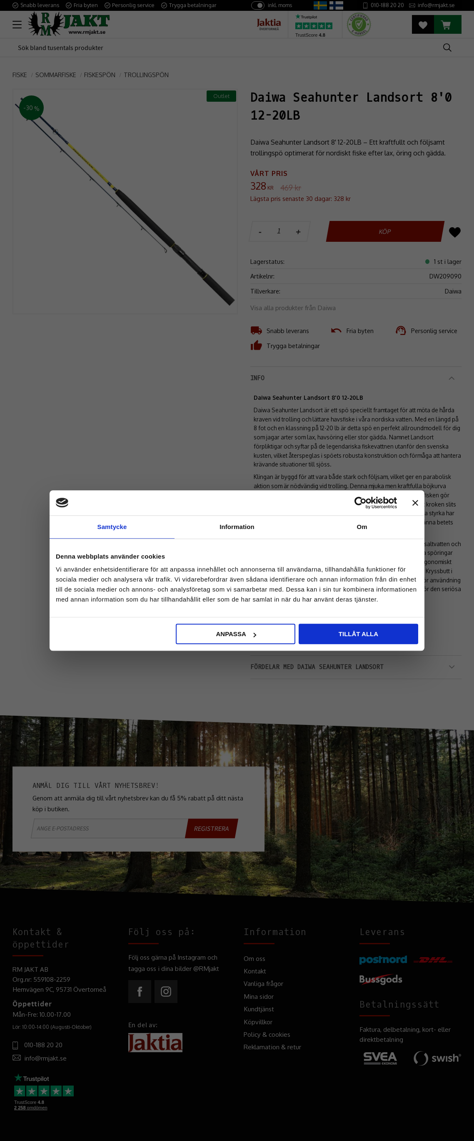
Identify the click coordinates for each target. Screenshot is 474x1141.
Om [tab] (362, 526)
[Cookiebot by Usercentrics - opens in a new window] (360, 503)
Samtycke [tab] (112, 526)
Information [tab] (237, 526)
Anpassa (236, 633)
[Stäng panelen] (415, 503)
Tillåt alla (358, 633)
